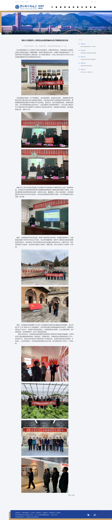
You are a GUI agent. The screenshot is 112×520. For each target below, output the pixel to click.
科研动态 (65, 5)
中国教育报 (44, 512)
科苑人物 (73, 5)
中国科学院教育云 (25, 512)
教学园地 (61, 5)
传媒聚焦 (91, 5)
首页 (52, 5)
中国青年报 (38, 512)
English (22, 1)
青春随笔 (86, 5)
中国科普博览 (52, 512)
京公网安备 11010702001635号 (32, 517)
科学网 (32, 512)
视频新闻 (95, 5)
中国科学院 (17, 512)
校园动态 (78, 5)
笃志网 (27, 1)
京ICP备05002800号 (19, 517)
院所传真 (69, 5)
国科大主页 (17, 1)
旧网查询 (58, 512)
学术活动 (82, 5)
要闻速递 (56, 5)
